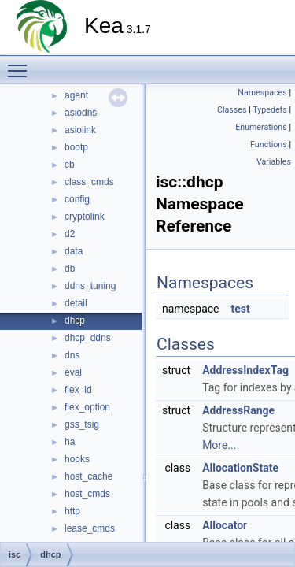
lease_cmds (90, 528)
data (74, 251)
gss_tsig (82, 424)
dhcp (75, 320)
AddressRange (238, 410)
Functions (268, 144)
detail (76, 303)
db (70, 268)
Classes (231, 110)
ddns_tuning (90, 285)
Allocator (224, 525)
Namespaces (262, 92)
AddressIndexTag (245, 370)
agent (76, 95)
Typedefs (270, 110)
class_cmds (89, 181)
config (77, 199)
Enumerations (261, 127)
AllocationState (240, 467)
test (239, 308)
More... (219, 445)
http (72, 511)
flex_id (78, 389)
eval (73, 372)
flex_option (87, 407)
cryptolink (85, 216)
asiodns (81, 112)
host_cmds (87, 493)
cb (70, 164)
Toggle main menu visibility (21, 64)
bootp (76, 147)
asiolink (80, 129)
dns (72, 355)
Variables (273, 162)
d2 (70, 233)
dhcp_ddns (88, 337)
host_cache (88, 476)
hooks (77, 459)
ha (70, 441)
